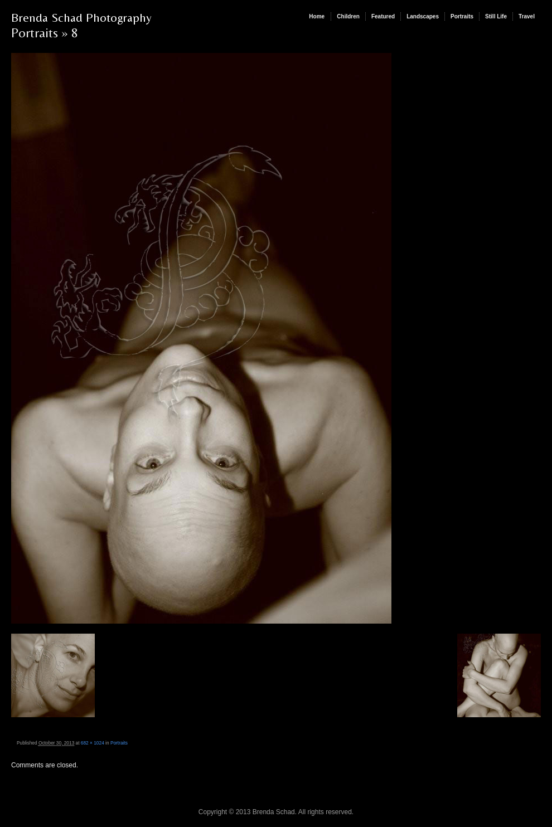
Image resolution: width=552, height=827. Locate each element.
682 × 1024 (92, 743)
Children (348, 16)
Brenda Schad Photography (81, 18)
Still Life (496, 16)
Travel (527, 16)
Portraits (462, 16)
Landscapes (422, 16)
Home (317, 16)
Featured (383, 16)
